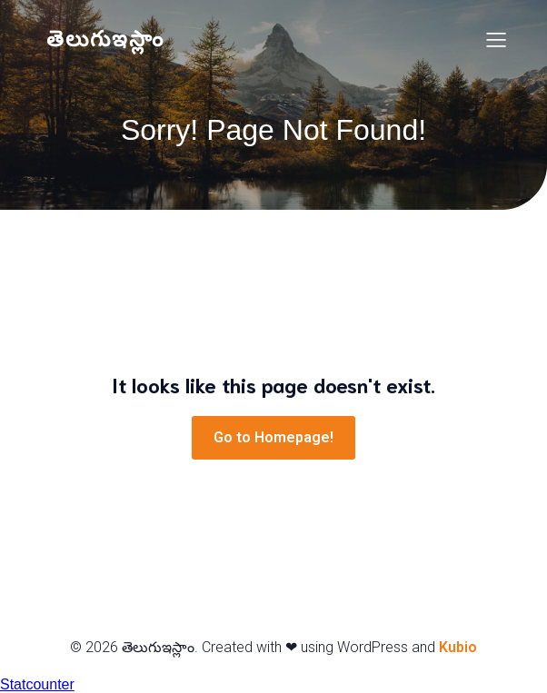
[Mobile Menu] (496, 39)
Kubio (458, 647)
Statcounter (37, 684)
